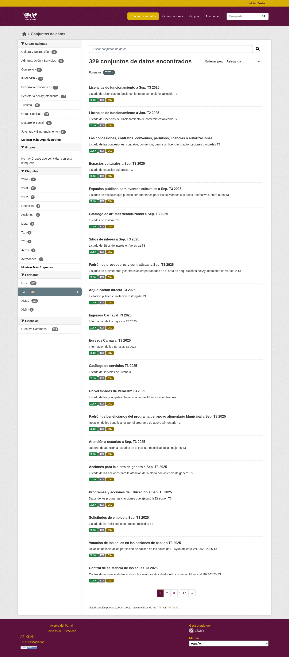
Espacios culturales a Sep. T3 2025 (117, 163)
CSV (110, 100)
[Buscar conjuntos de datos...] (248, 16)
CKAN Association (32, 642)
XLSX (93, 100)
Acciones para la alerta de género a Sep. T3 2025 (128, 467)
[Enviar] (264, 16)
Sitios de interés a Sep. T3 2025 (114, 239)
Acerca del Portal (61, 625)
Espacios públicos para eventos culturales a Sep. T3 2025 (135, 189)
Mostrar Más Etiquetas (37, 267)
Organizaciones (172, 16)
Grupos (194, 16)
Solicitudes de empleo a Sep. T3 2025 (119, 517)
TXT (102, 100)
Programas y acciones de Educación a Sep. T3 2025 (130, 492)
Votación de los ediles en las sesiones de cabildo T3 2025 (135, 543)
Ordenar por (213, 61)
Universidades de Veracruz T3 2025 (117, 391)
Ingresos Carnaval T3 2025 (110, 315)
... (179, 591)
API (159, 607)
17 (184, 593)
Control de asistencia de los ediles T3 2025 (123, 568)
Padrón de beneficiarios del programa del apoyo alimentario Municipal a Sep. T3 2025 (157, 416)
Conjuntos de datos (143, 16)
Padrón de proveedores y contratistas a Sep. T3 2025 (131, 264)
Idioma (194, 638)
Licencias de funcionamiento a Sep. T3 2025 (124, 87)
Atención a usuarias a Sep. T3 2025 (117, 442)
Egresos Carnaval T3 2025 (110, 340)
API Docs (172, 607)
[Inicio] (24, 34)
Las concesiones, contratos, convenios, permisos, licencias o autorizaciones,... (152, 138)
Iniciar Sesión (257, 3)
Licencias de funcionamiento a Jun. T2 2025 (124, 113)
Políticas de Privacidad (61, 631)
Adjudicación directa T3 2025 (112, 290)
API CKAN (27, 636)
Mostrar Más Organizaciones (41, 139)
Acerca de (212, 16)
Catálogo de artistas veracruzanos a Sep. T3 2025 (128, 214)
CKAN (196, 630)
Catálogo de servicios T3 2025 (113, 366)
